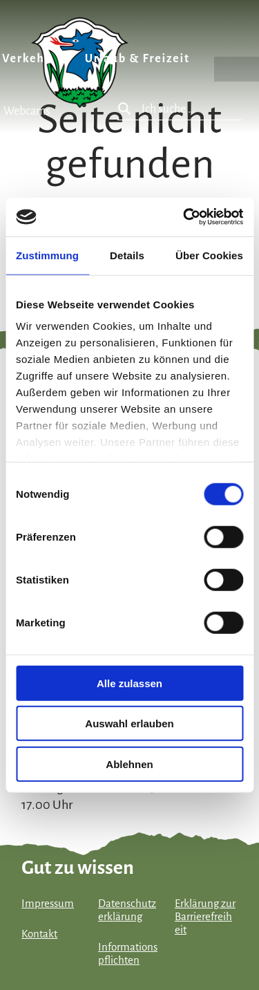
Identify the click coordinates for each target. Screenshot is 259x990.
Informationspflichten (127, 954)
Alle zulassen (129, 683)
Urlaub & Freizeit (137, 59)
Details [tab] (127, 255)
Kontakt (39, 934)
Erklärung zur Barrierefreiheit (205, 916)
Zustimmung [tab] (47, 255)
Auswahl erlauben (129, 723)
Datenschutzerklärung (127, 910)
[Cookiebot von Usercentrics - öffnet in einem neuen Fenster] (184, 217)
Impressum (47, 903)
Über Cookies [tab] (209, 255)
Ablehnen (129, 763)
